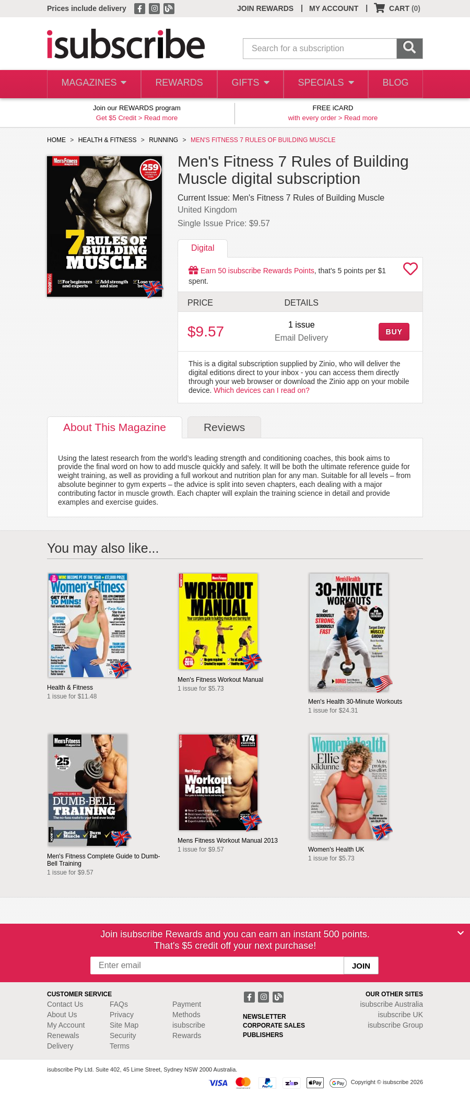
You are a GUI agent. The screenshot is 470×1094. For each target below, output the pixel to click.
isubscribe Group (395, 1025)
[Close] (460, 933)
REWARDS (177, 84)
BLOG (394, 84)
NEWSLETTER (264, 1016)
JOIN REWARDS (265, 8)
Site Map (124, 1025)
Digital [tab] (202, 247)
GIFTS (249, 84)
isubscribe (391, 1004)
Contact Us (65, 1004)
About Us (62, 1014)
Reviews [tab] (224, 427)
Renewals (63, 1035)
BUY (393, 332)
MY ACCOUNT (333, 8)
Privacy (122, 1014)
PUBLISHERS (263, 1035)
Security (123, 1035)
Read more (161, 118)
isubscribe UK (400, 1014)
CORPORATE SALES (274, 1025)
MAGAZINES (93, 84)
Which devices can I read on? (262, 390)
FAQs (119, 1004)
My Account (66, 1025)
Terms (120, 1046)
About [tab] (114, 427)
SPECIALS (324, 84)
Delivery (60, 1046)
